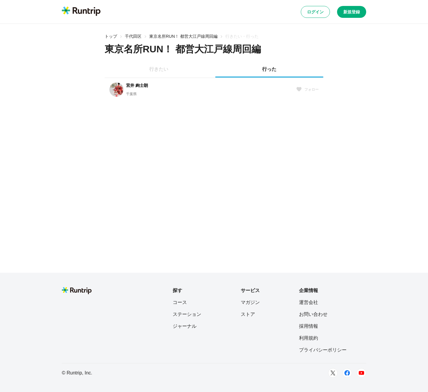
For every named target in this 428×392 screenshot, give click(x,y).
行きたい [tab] (158, 69)
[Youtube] (361, 373)
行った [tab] (269, 69)
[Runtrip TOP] (81, 12)
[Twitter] (333, 373)
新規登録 (351, 12)
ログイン (315, 12)
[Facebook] (347, 373)
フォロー (307, 89)
